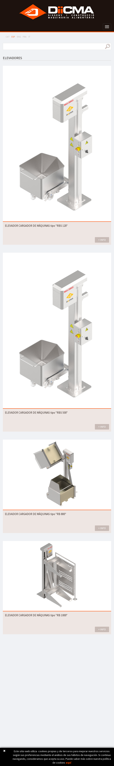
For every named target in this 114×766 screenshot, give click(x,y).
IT (29, 36)
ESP (13, 36)
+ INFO (102, 239)
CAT (7, 36)
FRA (25, 36)
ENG (19, 36)
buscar (107, 46)
